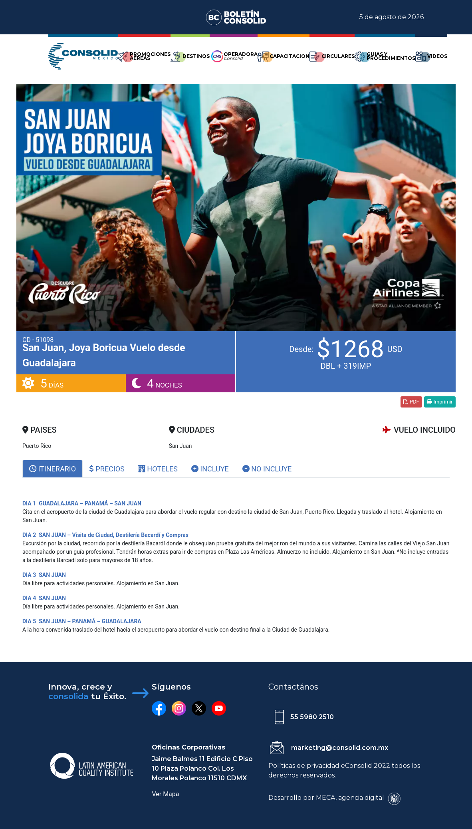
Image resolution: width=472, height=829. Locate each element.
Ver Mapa (165, 794)
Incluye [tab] (210, 469)
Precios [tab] (107, 469)
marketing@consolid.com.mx (339, 747)
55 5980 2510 (312, 717)
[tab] (52, 469)
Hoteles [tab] (158, 469)
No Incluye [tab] (267, 469)
